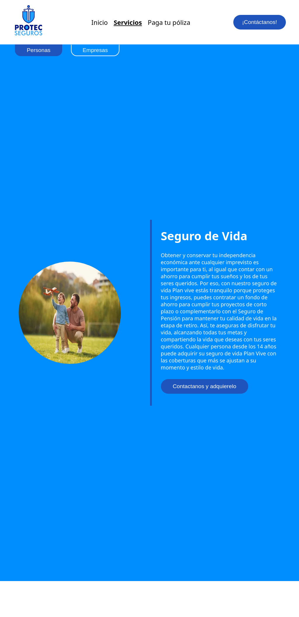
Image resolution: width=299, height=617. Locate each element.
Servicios (128, 22)
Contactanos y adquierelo (205, 386)
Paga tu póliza (169, 22)
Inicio (99, 22)
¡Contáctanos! (259, 22)
